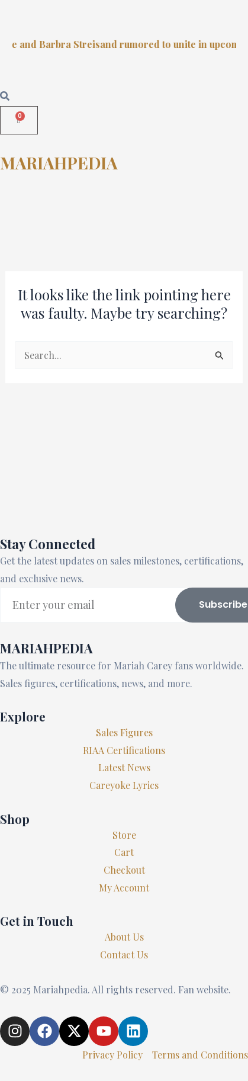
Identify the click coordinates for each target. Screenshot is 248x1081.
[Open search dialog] (4, 96)
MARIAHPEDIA (59, 163)
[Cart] (19, 120)
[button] (124, 209)
